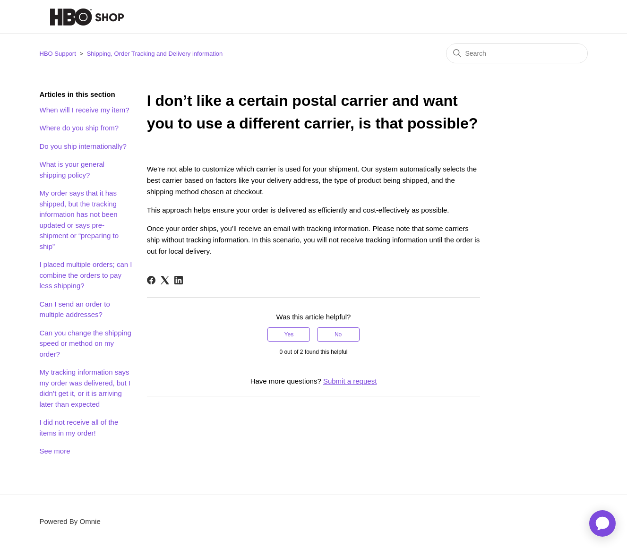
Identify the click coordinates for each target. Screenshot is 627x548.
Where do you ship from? (79, 128)
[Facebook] (151, 280)
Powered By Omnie (70, 521)
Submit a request (350, 381)
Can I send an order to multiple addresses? (75, 309)
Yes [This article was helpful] (289, 334)
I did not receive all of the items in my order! (79, 427)
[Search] (517, 53)
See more (55, 451)
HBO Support (58, 53)
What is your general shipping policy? (72, 169)
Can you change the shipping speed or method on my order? (85, 343)
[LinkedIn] (178, 280)
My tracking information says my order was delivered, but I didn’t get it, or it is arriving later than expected (85, 388)
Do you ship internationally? (83, 146)
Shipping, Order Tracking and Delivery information (155, 53)
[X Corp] (165, 280)
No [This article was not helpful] (338, 334)
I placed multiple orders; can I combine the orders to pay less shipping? (86, 275)
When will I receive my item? (84, 110)
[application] (602, 523)
